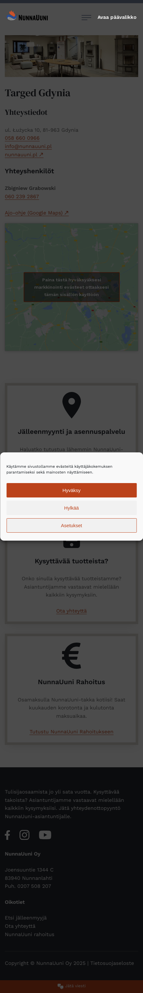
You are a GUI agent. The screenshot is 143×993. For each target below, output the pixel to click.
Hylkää (71, 508)
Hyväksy (71, 490)
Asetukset (71, 525)
